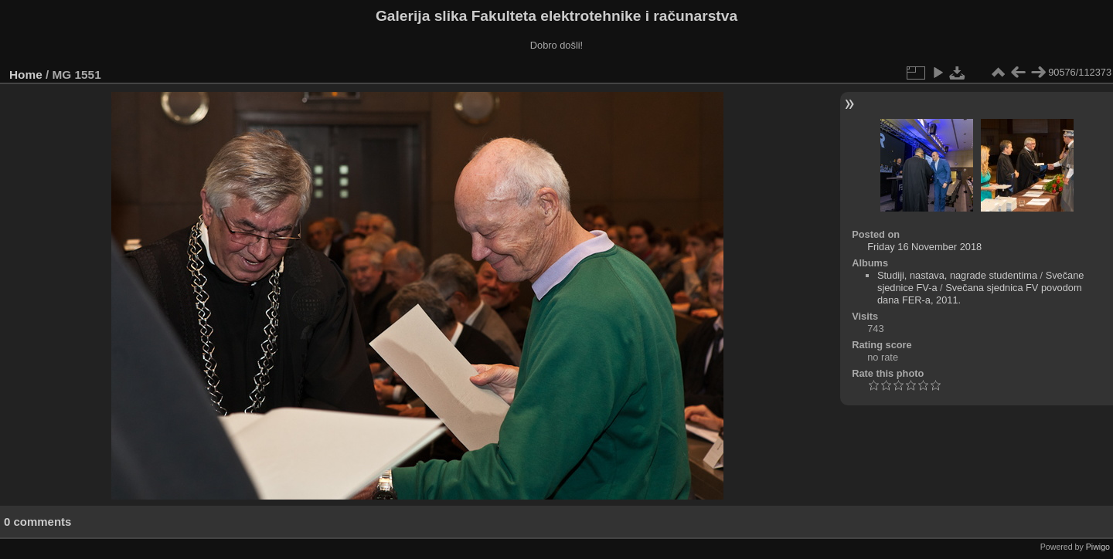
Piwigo (1098, 546)
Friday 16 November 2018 (924, 246)
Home (26, 74)
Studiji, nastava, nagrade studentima (957, 275)
